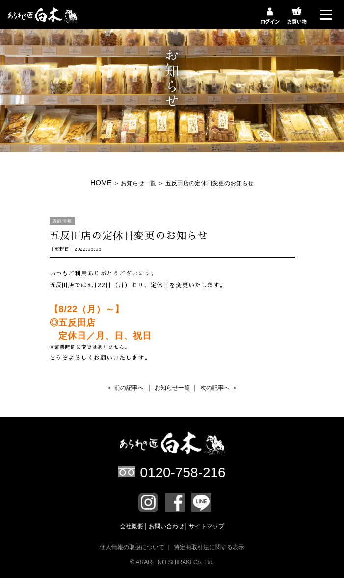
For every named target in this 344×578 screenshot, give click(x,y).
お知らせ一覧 (138, 183)
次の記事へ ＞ (218, 388)
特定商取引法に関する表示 (209, 547)
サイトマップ (206, 526)
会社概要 (132, 526)
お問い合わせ (167, 526)
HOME (101, 183)
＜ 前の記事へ (124, 388)
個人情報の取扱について (132, 547)
